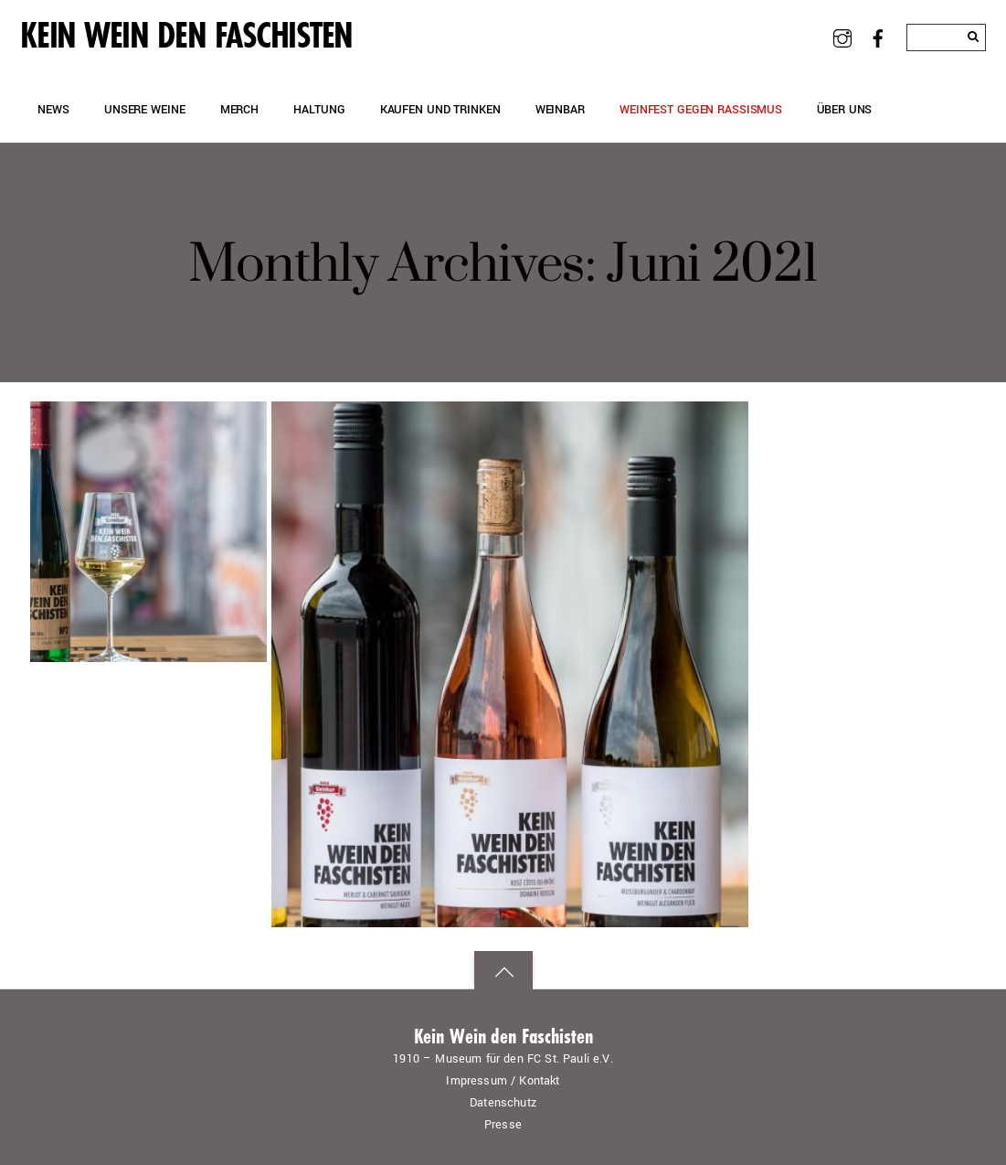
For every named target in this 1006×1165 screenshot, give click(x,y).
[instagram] (843, 37)
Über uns (844, 109)
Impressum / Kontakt (502, 1081)
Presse (503, 1125)
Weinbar (560, 109)
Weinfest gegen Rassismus (700, 109)
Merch (239, 109)
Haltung (318, 109)
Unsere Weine (144, 109)
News (53, 109)
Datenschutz (503, 1103)
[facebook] (878, 37)
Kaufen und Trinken (440, 109)
